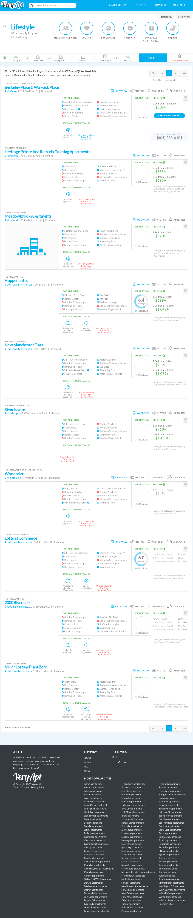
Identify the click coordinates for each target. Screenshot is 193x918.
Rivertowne (15, 409)
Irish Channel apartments (133, 812)
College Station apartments (97, 861)
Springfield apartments (169, 843)
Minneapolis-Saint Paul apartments (138, 872)
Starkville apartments (169, 847)
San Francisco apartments (171, 822)
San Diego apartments (169, 819)
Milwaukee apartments (132, 865)
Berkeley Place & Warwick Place (32, 87)
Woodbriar (14, 473)
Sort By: (157, 80)
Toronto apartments (168, 868)
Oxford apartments (130, 903)
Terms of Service (21, 787)
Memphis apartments (131, 858)
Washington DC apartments (172, 886)
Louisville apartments (131, 843)
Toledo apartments (168, 861)
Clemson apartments (94, 854)
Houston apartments (131, 801)
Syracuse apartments (169, 854)
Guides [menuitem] (142, 5)
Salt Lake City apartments (171, 812)
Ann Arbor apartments (95, 787)
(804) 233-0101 (169, 138)
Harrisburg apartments (132, 791)
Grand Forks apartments (95, 907)
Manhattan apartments (132, 854)
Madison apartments (131, 851)
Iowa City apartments (131, 808)
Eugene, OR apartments (95, 900)
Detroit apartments (93, 889)
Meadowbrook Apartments (28, 216)
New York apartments (132, 896)
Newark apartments (131, 882)
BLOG (115, 757)
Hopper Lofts (16, 280)
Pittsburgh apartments (169, 783)
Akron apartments (92, 783)
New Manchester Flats (24, 345)
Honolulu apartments (131, 798)
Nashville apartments (131, 879)
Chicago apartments (93, 847)
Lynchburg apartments (132, 847)
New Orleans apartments (133, 893)
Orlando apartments (131, 900)
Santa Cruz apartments (170, 829)
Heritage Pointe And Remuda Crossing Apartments (47, 151)
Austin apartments (93, 798)
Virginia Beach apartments (171, 882)
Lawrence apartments (131, 833)
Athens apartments (93, 791)
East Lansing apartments (95, 896)
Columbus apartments (94, 872)
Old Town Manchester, (20, 284)
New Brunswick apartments (134, 886)
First (154, 73)
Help (86, 766)
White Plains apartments (170, 893)
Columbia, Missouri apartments (99, 868)
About (87, 758)
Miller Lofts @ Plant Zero (26, 667)
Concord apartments (94, 875)
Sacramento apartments (170, 808)
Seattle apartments (168, 833)
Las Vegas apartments (131, 829)
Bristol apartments (93, 829)
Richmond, (12, 155)
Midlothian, (13, 477)
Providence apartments (170, 791)
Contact (88, 762)
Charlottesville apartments (96, 843)
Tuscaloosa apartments (170, 879)
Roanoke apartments (169, 805)
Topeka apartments (168, 865)
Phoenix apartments (131, 911)
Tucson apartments (168, 872)
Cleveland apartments (94, 858)
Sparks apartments (168, 840)
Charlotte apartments (94, 840)
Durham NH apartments (95, 893)
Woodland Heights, (18, 606)
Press (86, 771)
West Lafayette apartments (172, 889)
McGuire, (12, 91)
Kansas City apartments (132, 822)
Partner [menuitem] (179, 5)
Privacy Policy (37, 787)
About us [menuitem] (160, 5)
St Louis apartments (168, 851)
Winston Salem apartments (172, 900)
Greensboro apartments (133, 783)
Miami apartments (130, 861)
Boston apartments (93, 822)
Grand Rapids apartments (96, 911)
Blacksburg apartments (95, 812)
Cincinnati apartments (94, 851)
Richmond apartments (169, 801)
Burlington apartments (94, 833)
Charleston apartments (95, 836)
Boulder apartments (93, 826)
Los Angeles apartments (132, 840)
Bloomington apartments (96, 815)
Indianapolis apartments (132, 805)
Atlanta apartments (93, 794)
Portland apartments (169, 787)
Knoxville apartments (131, 826)
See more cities (166, 903)
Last (184, 73)
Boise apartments (92, 819)
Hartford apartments (131, 794)
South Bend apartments (170, 836)
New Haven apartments (132, 889)
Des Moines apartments (95, 886)
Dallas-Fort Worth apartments (98, 879)
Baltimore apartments (94, 801)
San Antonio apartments (170, 815)
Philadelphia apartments (132, 907)
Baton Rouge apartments (96, 805)
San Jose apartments (169, 826)
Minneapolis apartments (132, 868)
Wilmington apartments (170, 896)
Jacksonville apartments (132, 819)
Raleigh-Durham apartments (172, 794)
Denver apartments (93, 882)
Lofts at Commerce (21, 538)
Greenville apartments (132, 787)
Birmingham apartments (95, 808)
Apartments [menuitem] (119, 5)
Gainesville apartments (95, 903)
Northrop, (12, 413)
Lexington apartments (131, 836)
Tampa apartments (168, 858)
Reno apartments (167, 798)
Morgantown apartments (133, 875)
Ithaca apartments (130, 815)
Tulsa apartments (167, 875)
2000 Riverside (17, 602)
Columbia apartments (94, 865)
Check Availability (169, 115)
